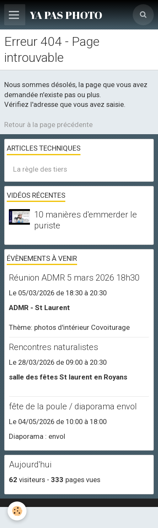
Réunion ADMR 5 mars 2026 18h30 (74, 278)
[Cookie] (17, 510)
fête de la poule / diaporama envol (73, 406)
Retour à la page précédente (48, 124)
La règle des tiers (40, 169)
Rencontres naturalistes (53, 347)
